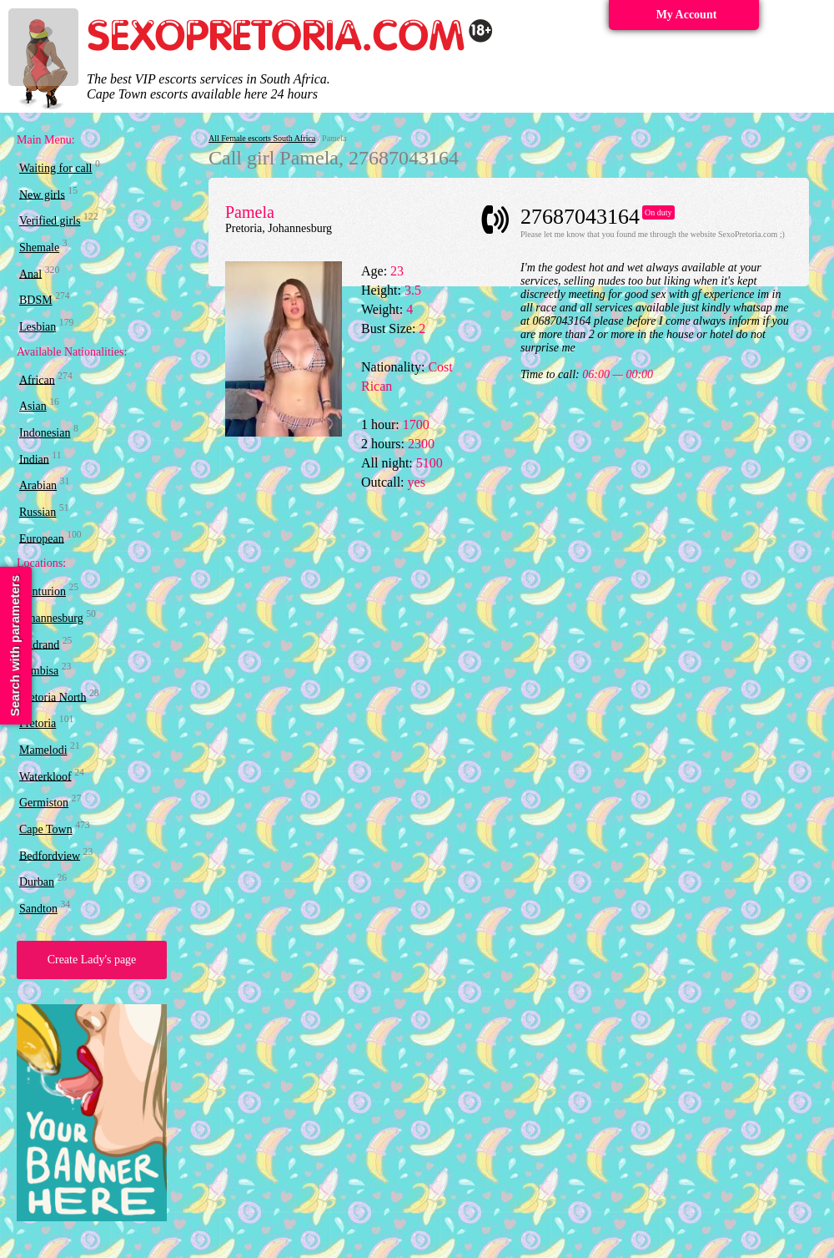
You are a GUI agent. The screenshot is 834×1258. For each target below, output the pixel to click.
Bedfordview (49, 855)
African (37, 379)
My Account (686, 14)
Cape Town (46, 829)
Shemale (39, 247)
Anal (30, 273)
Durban (36, 882)
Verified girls (49, 221)
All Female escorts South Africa (261, 138)
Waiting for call (56, 168)
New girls (42, 194)
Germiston (43, 802)
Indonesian (44, 433)
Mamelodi (43, 750)
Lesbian (37, 327)
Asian (33, 406)
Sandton (38, 908)
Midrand (39, 644)
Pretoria (37, 723)
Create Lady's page (92, 959)
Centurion (42, 591)
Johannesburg (51, 618)
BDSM (36, 300)
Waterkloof (45, 776)
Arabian (38, 485)
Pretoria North (52, 696)
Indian (34, 458)
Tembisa (38, 670)
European (41, 538)
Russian (37, 512)
